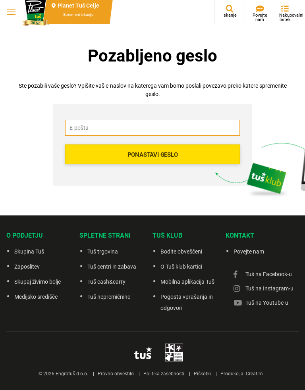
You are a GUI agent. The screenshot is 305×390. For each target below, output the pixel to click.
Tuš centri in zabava (111, 266)
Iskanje (229, 15)
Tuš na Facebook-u (268, 274)
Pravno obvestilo (116, 374)
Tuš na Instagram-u (269, 288)
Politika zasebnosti (163, 374)
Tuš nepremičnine (108, 297)
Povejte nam (260, 17)
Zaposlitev (27, 266)
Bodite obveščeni (181, 251)
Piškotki (202, 374)
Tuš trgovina (102, 251)
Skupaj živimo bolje (37, 282)
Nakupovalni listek (287, 17)
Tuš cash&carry (106, 282)
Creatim (254, 374)
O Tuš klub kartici (181, 266)
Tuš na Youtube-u (266, 303)
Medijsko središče (36, 297)
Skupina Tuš (29, 251)
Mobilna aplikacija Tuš (187, 282)
